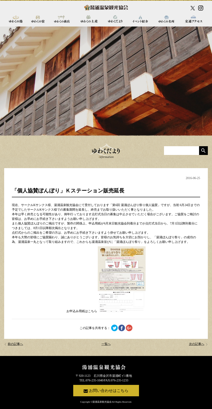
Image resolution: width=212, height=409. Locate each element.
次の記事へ (198, 344)
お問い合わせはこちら (106, 390)
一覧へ (106, 344)
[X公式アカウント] (193, 8)
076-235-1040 (94, 380)
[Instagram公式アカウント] (200, 8)
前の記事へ (13, 344)
